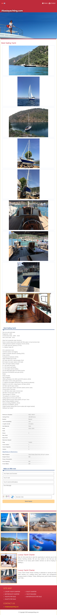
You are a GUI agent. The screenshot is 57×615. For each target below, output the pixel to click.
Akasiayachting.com (12, 10)
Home (46, 3)
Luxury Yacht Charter (26, 555)
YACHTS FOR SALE (10, 596)
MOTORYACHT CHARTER (12, 594)
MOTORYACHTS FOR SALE (34, 596)
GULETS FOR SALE (10, 599)
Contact (53, 3)
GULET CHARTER (31, 591)
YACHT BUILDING (31, 594)
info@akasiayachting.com (12, 606)
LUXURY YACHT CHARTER (12, 591)
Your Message (28, 489)
